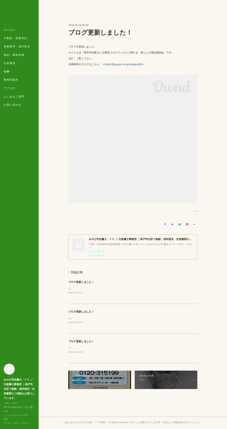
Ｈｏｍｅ (9, 29)
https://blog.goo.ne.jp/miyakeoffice (123, 64)
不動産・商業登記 (15, 38)
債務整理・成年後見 (17, 46)
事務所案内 (11, 79)
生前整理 (9, 63)
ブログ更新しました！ (81, 282)
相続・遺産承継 (14, 54)
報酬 (7, 71)
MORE (8, 88)
